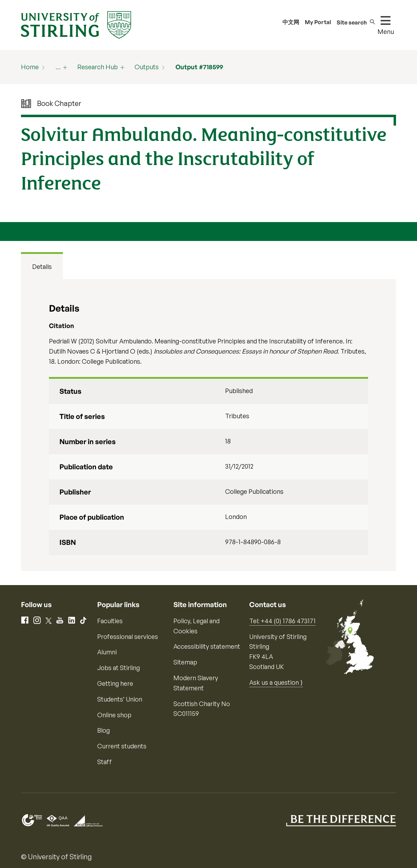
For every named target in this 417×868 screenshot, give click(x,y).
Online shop (114, 715)
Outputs (147, 67)
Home (30, 67)
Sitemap (185, 662)
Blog (103, 730)
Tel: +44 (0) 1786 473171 (282, 621)
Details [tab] (42, 266)
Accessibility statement (206, 646)
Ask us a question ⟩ (276, 682)
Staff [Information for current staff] (104, 762)
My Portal (318, 22)
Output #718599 (199, 67)
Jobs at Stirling (118, 667)
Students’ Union (119, 699)
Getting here (115, 683)
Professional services (127, 636)
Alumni (107, 652)
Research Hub (97, 67)
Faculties (110, 621)
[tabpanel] (208, 425)
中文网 (290, 22)
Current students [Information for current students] (121, 746)
